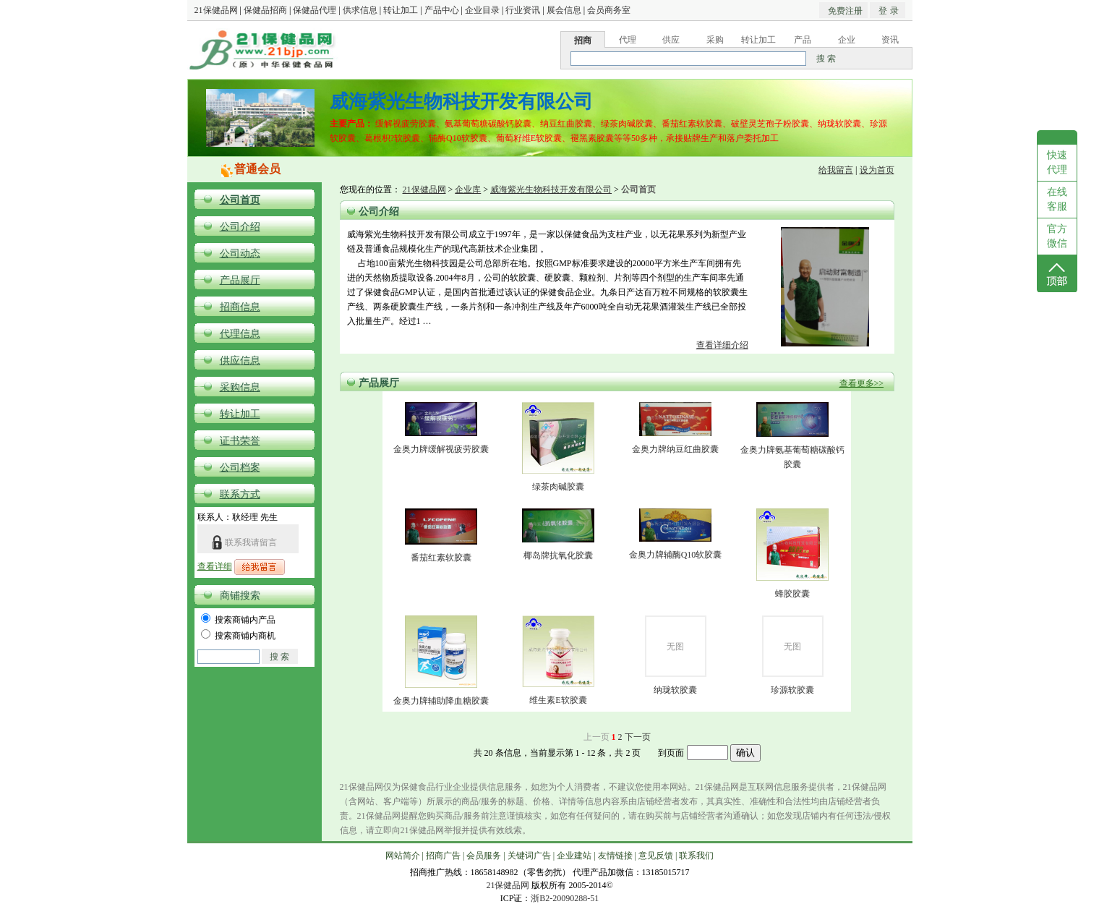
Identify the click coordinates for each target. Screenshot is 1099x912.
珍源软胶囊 (792, 690)
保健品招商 (265, 10)
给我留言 (835, 170)
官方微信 (1057, 236)
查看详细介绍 (722, 345)
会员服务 (483, 856)
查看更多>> (861, 383)
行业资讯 (522, 10)
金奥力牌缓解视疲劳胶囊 (441, 449)
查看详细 (214, 566)
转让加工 (400, 10)
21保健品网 (216, 10)
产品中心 (441, 10)
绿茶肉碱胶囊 (558, 487)
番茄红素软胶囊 (441, 558)
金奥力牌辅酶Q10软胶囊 (675, 555)
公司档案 (240, 467)
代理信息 (240, 333)
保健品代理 (314, 10)
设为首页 (877, 170)
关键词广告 (529, 856)
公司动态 (240, 253)
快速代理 (1057, 162)
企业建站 (574, 856)
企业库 (468, 189)
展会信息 (564, 10)
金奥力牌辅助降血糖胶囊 (441, 701)
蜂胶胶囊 (792, 594)
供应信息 (240, 360)
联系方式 (240, 494)
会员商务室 (608, 10)
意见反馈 (655, 856)
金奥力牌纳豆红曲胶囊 (675, 449)
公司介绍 (240, 226)
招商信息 (240, 307)
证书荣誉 (240, 440)
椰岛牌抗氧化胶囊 (558, 555)
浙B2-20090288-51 (565, 898)
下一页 (638, 737)
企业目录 (482, 10)
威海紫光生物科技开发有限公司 (551, 189)
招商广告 (443, 856)
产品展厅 (240, 280)
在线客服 (1057, 199)
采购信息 (240, 387)
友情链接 (615, 856)
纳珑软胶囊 (675, 690)
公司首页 (240, 200)
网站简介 (402, 856)
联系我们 (696, 856)
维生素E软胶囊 (557, 700)
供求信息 (360, 10)
